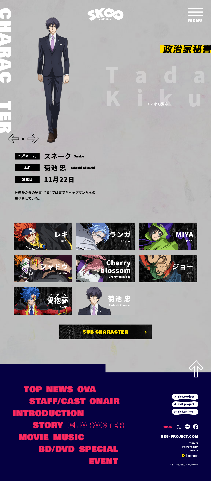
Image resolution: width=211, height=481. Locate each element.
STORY (48, 424)
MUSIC (68, 436)
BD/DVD (57, 448)
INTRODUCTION (48, 412)
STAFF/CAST (57, 400)
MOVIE (33, 436)
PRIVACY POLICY (190, 446)
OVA (86, 388)
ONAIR (105, 400)
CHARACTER (96, 424)
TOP (33, 388)
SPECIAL (99, 448)
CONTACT (193, 443)
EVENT (104, 460)
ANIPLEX (194, 450)
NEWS (59, 388)
